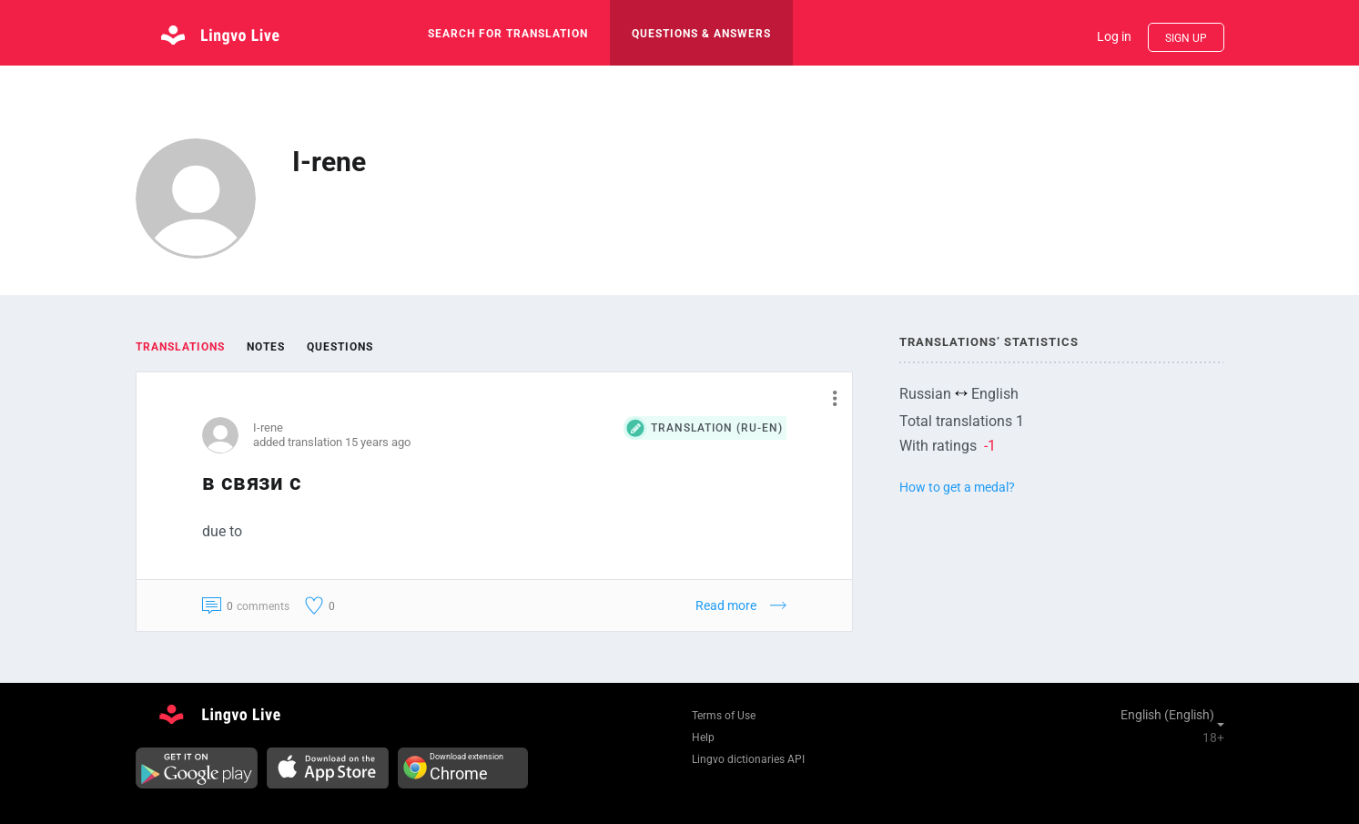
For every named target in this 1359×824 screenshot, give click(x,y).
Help (703, 737)
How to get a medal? (957, 487)
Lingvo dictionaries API (748, 759)
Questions (340, 347)
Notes (266, 347)
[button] (828, 398)
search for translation (508, 33)
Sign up (1186, 38)
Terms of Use (724, 715)
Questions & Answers (701, 33)
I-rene (268, 427)
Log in (1114, 36)
